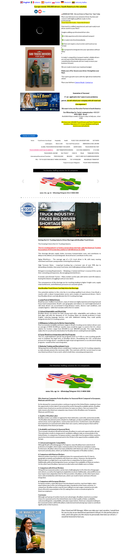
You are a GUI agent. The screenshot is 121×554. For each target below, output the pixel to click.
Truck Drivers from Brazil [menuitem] (44, 140)
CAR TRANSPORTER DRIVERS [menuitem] (64, 150)
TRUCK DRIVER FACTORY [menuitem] (92, 147)
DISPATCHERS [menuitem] (78, 147)
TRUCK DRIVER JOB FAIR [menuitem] (51, 153)
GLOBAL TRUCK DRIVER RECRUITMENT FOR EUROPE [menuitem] (55, 147)
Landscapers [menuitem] (48, 143)
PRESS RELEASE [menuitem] (58, 156)
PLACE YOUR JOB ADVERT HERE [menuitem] (80, 140)
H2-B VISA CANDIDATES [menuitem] (83, 150)
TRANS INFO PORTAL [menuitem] (93, 153)
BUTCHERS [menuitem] (96, 140)
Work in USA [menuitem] (59, 143)
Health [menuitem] (66, 140)
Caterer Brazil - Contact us (84, 82)
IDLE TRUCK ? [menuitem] (64, 153)
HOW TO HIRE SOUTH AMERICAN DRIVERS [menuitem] (87, 156)
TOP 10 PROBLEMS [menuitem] (75, 159)
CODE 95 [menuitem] (74, 153)
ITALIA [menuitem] (82, 153)
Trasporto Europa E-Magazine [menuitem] (71, 162)
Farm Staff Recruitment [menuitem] (72, 143)
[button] (21, 197)
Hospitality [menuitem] (58, 140)
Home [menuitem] (32, 140)
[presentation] (23, 181)
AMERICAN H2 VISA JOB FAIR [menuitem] (91, 143)
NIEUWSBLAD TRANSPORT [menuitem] (91, 159)
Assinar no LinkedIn (29, 136)
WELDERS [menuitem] (69, 156)
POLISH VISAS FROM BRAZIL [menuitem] (91, 162)
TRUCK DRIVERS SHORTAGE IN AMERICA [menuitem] (41, 150)
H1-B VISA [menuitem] (96, 150)
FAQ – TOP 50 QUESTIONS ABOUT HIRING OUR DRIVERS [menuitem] (51, 159)
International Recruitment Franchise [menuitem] (41, 156)
